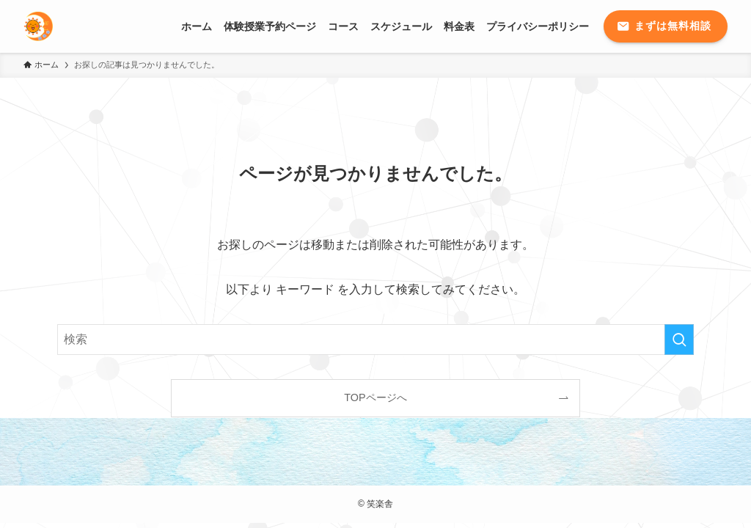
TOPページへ (375, 397)
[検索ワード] (375, 339)
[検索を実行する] (679, 339)
